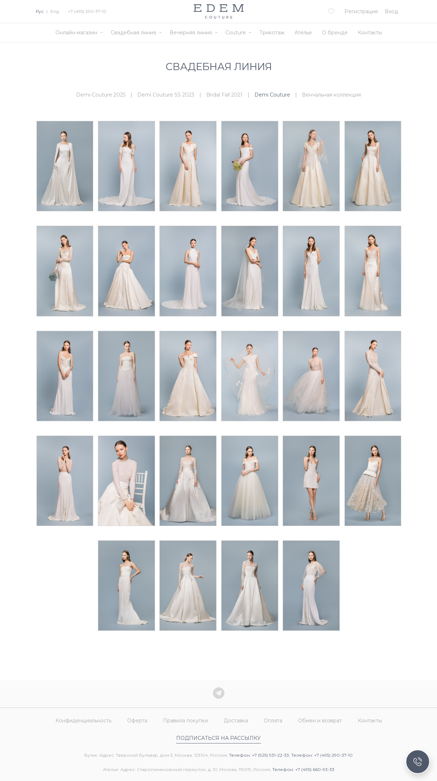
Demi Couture (272, 95)
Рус (40, 11)
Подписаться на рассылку (218, 738)
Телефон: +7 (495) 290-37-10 (322, 755)
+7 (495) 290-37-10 (87, 11)
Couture (235, 32)
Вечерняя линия (191, 32)
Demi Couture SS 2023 (165, 95)
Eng (54, 11)
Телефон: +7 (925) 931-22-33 (259, 755)
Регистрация (361, 11)
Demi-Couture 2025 (100, 95)
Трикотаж (271, 32)
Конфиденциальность (83, 720)
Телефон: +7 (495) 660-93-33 (303, 769)
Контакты (370, 32)
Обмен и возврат (320, 720)
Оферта (137, 720)
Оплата (273, 720)
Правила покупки (185, 720)
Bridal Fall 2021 (224, 95)
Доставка (236, 720)
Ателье (303, 32)
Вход (391, 11)
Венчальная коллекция (331, 95)
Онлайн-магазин (76, 32)
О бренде (335, 32)
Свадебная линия (133, 32)
